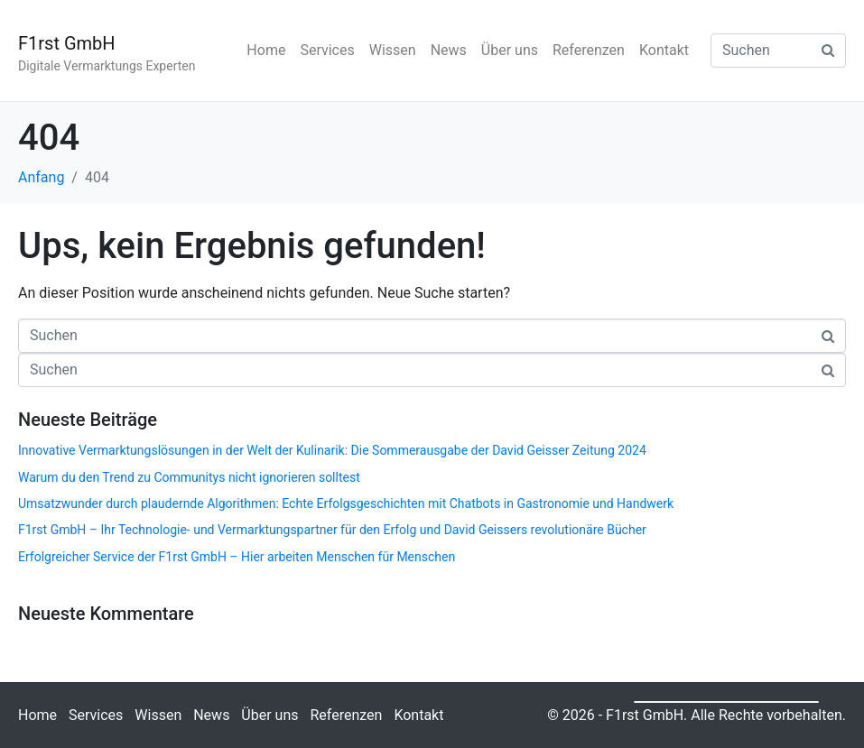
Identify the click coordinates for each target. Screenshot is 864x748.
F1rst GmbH (67, 43)
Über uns (509, 50)
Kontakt (664, 50)
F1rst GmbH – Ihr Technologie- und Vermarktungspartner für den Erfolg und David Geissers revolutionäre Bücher (332, 529)
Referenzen (589, 50)
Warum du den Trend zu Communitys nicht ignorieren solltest (189, 477)
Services (327, 50)
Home (265, 50)
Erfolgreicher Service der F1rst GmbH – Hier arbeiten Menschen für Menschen (236, 556)
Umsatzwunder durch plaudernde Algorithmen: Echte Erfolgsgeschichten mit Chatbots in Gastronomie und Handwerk (346, 503)
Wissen (392, 50)
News (449, 50)
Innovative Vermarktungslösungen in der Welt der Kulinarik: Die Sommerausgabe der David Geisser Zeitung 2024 (332, 450)
